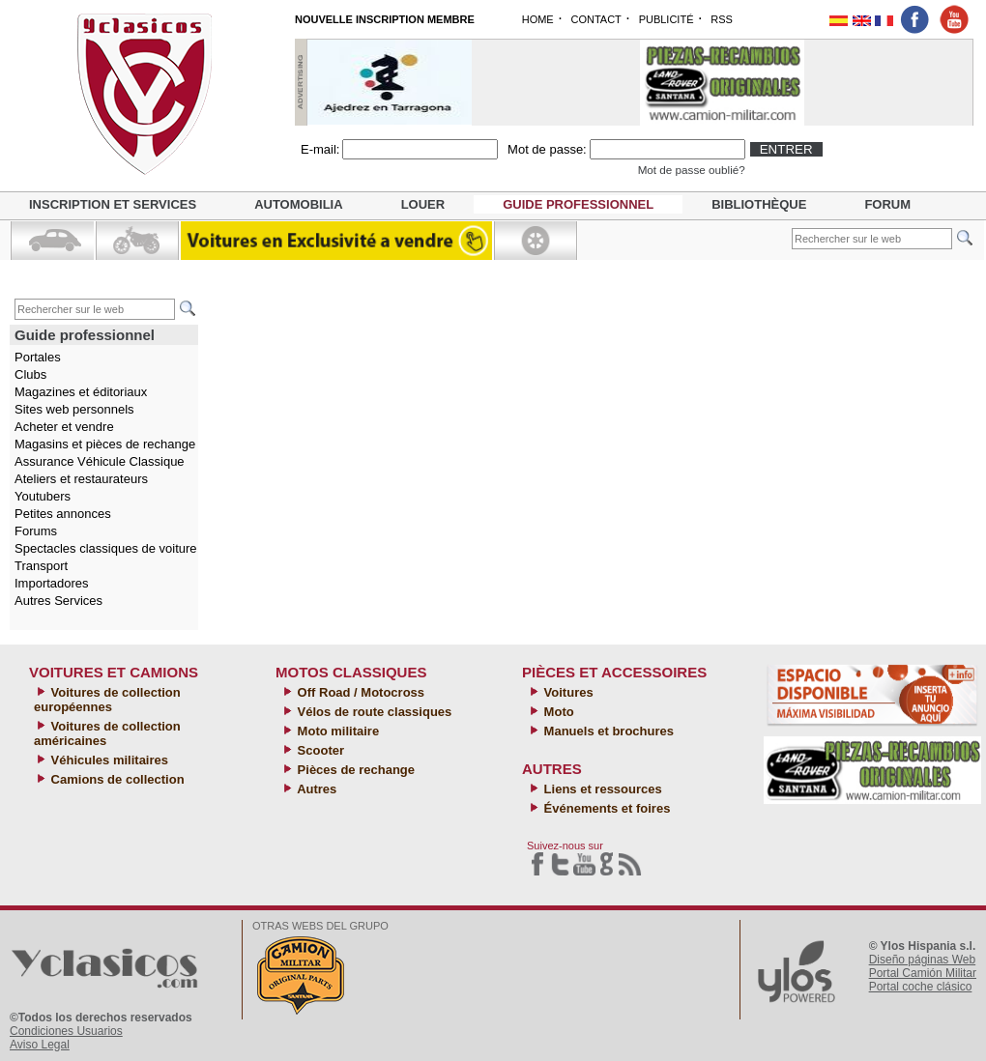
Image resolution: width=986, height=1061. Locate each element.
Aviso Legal (40, 1044)
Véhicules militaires (107, 760)
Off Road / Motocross (359, 692)
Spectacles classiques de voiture (105, 548)
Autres (315, 789)
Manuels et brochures (607, 731)
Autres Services (58, 600)
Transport (41, 566)
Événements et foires (605, 808)
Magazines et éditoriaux (80, 392)
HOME (538, 19)
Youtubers (42, 496)
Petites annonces (62, 513)
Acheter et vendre (64, 426)
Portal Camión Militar (922, 973)
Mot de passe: (547, 149)
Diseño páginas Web (922, 959)
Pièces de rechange (354, 769)
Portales (37, 357)
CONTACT (595, 19)
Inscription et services (112, 204)
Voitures (567, 692)
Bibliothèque (758, 204)
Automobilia (298, 204)
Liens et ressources (601, 789)
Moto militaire (336, 731)
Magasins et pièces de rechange (104, 444)
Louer (423, 204)
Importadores (51, 583)
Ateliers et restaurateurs (81, 479)
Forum (887, 204)
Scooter (319, 750)
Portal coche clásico (920, 986)
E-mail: (320, 149)
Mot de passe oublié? (691, 169)
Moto (557, 711)
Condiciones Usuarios (66, 1031)
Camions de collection (116, 779)
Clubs (30, 374)
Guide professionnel (578, 204)
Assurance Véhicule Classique (99, 461)
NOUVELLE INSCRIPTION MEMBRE (385, 19)
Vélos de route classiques (372, 711)
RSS (721, 19)
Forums (35, 531)
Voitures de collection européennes (107, 699)
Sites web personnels (74, 409)
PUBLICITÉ (666, 19)
